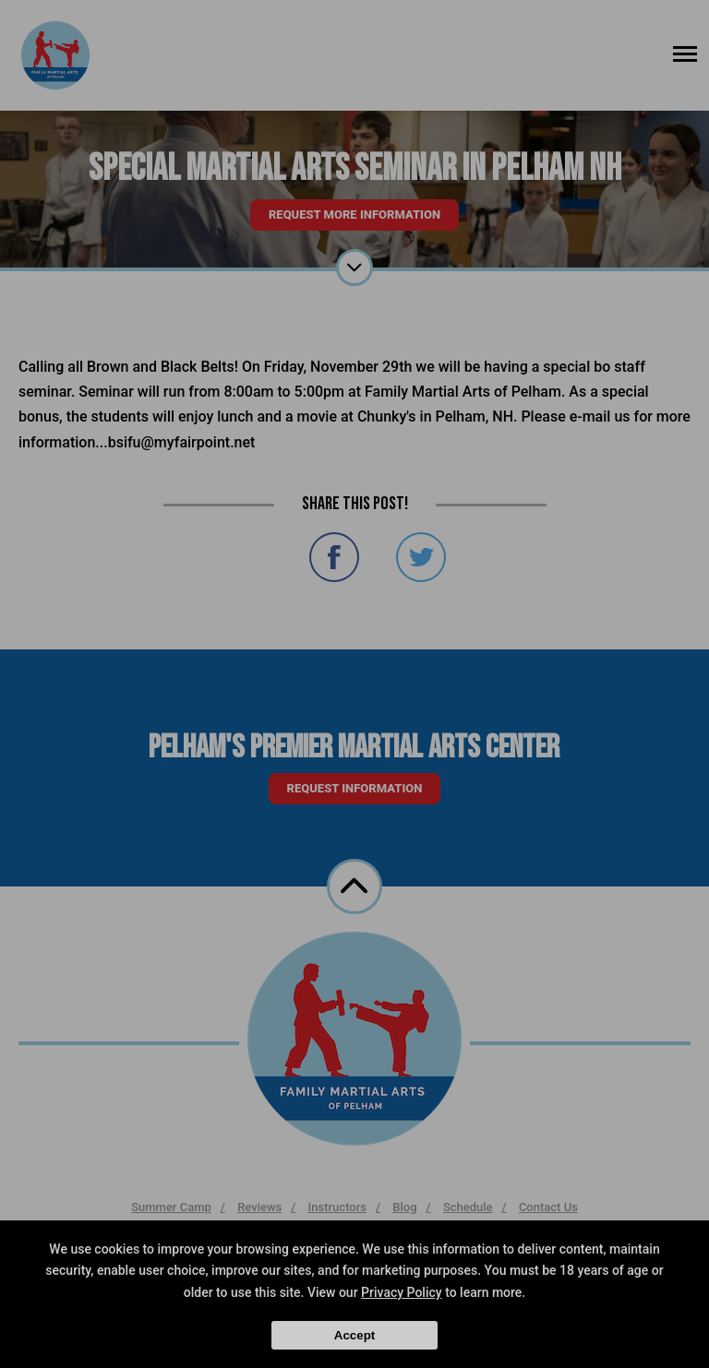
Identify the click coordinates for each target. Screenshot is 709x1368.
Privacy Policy (401, 1292)
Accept (354, 1335)
